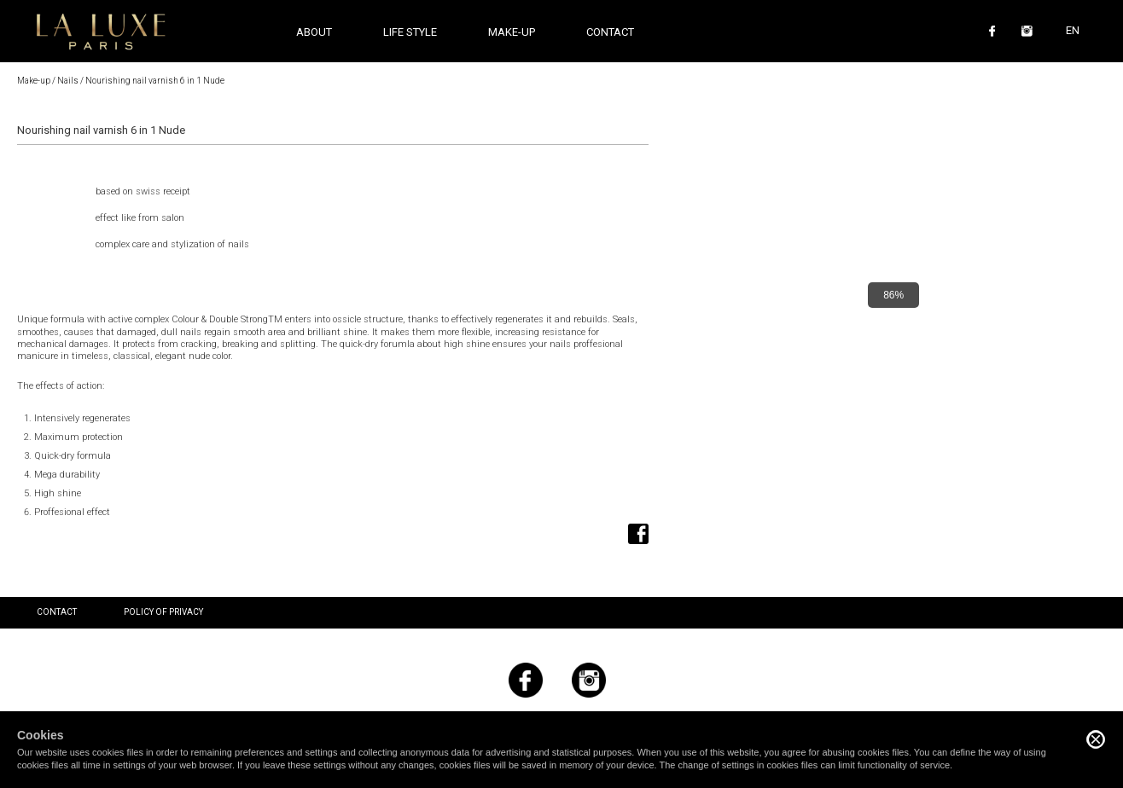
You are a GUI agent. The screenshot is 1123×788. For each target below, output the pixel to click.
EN (1072, 30)
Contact (610, 32)
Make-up (33, 80)
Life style (410, 32)
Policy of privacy (163, 612)
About (314, 32)
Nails (68, 80)
